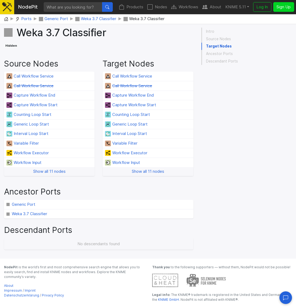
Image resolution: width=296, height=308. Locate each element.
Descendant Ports (222, 61)
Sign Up (283, 6)
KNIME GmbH (168, 300)
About (211, 7)
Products (131, 7)
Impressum (13, 290)
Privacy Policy (53, 295)
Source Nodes (218, 39)
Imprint (30, 290)
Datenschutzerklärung (21, 295)
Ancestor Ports (219, 54)
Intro (210, 31)
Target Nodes (219, 46)
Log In (262, 6)
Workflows (184, 7)
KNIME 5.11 (235, 6)
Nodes (157, 7)
